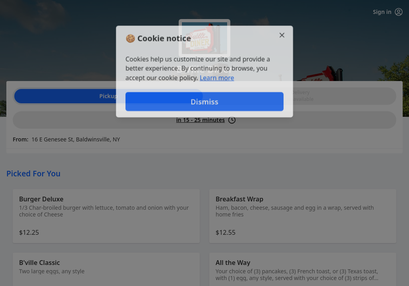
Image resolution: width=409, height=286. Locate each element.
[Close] (282, 35)
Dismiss (204, 101)
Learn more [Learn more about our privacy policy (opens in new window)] (217, 77)
